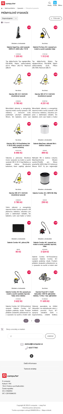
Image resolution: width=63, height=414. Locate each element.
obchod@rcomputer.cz (34, 344)
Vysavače (20, 8)
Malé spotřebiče (10, 8)
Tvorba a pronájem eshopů (21, 410)
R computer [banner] (8, 3)
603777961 (33, 348)
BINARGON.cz (35, 410)
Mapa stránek (46, 410)
